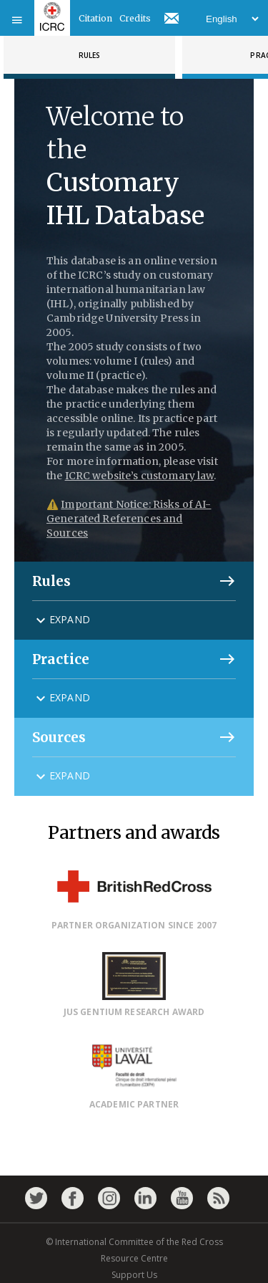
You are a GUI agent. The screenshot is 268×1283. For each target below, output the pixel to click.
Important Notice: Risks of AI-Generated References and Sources (128, 518)
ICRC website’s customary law (139, 475)
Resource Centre (134, 1258)
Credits (135, 18)
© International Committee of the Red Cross (134, 1242)
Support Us (134, 1275)
